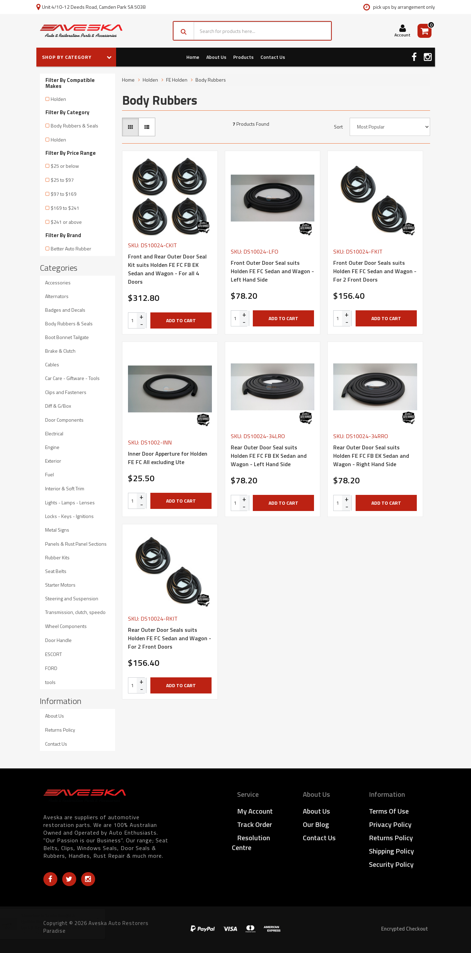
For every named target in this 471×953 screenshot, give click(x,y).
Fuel (49, 474)
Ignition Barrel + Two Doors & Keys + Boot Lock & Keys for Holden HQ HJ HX (66, 924)
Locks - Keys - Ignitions (69, 516)
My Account (255, 811)
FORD (51, 668)
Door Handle (58, 640)
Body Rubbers (210, 79)
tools (50, 682)
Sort (338, 126)
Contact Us (273, 57)
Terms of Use (389, 811)
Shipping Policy (391, 850)
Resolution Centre (251, 842)
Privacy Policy (390, 824)
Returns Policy (60, 729)
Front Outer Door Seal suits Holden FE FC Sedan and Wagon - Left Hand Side (272, 271)
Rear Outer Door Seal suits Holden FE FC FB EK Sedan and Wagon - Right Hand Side (371, 455)
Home (192, 57)
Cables (52, 364)
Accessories (58, 282)
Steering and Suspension (71, 598)
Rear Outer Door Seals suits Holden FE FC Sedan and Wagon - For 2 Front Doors (169, 638)
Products (243, 57)
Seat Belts (55, 571)
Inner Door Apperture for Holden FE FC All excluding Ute (167, 457)
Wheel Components (66, 626)
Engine (52, 447)
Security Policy (391, 864)
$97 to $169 (64, 194)
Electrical (54, 433)
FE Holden (176, 79)
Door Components (64, 419)
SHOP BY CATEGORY (77, 57)
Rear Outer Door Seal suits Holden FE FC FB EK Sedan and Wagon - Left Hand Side (269, 455)
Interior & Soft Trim (64, 488)
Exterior (53, 460)
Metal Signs (57, 529)
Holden (58, 99)
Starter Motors (60, 584)
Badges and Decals (65, 309)
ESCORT (53, 654)
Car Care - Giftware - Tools (72, 378)
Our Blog (316, 824)
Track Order (254, 824)
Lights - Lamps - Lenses (70, 502)
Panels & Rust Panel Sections (76, 543)
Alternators (57, 296)
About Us (216, 57)
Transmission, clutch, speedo (75, 612)
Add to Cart (181, 320)
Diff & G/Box (58, 405)
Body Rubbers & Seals (74, 125)
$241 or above (66, 222)
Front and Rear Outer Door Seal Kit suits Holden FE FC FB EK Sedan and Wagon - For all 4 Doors (167, 269)
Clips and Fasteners (65, 392)
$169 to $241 (65, 208)
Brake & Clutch (60, 350)
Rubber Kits (57, 557)
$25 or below (65, 166)
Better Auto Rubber (71, 248)
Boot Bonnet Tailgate (67, 337)
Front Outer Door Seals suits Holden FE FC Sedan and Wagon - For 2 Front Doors (374, 271)
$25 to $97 (62, 180)
